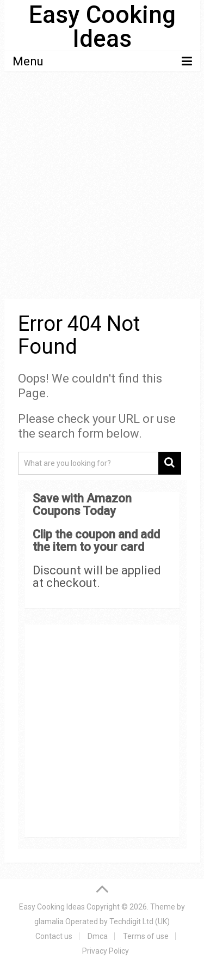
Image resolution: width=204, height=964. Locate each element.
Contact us (53, 936)
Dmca (98, 936)
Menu (28, 61)
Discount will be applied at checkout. (97, 576)
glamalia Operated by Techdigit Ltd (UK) (102, 921)
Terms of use (146, 936)
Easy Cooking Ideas (102, 27)
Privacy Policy (105, 951)
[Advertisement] (102, 187)
